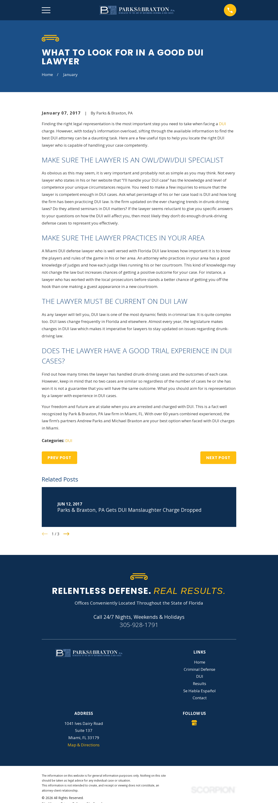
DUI (222, 123)
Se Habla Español (199, 690)
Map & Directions (84, 745)
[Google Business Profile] (194, 723)
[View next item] (66, 534)
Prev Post (59, 457)
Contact (200, 697)
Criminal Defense (199, 669)
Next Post (218, 457)
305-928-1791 (139, 624)
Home (199, 662)
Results (199, 683)
